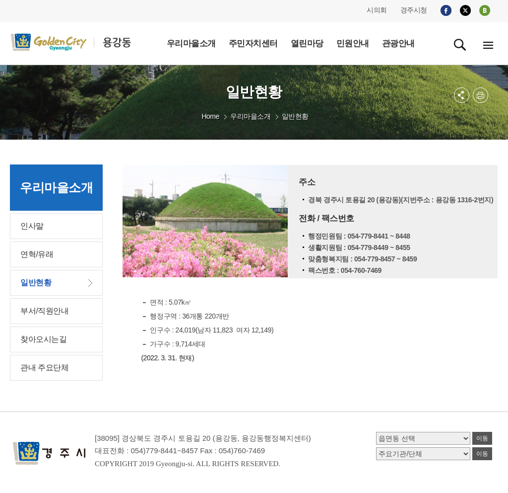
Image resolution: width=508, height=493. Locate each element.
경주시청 (413, 10)
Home (210, 116)
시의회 (377, 10)
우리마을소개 (250, 116)
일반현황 (295, 116)
